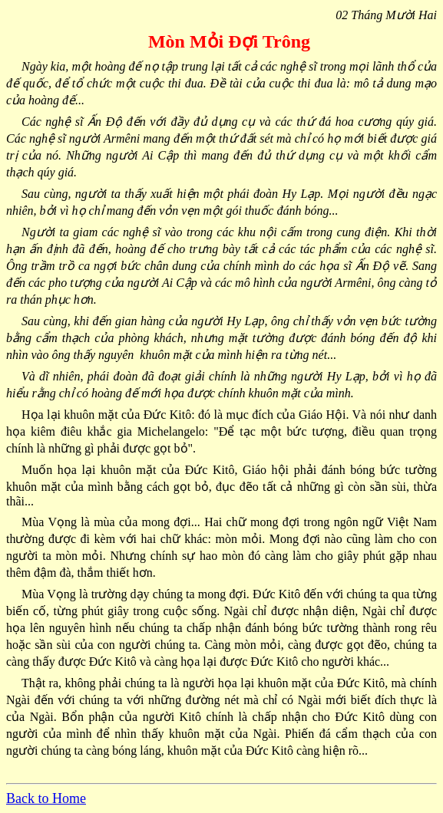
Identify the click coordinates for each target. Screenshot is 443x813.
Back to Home (46, 798)
